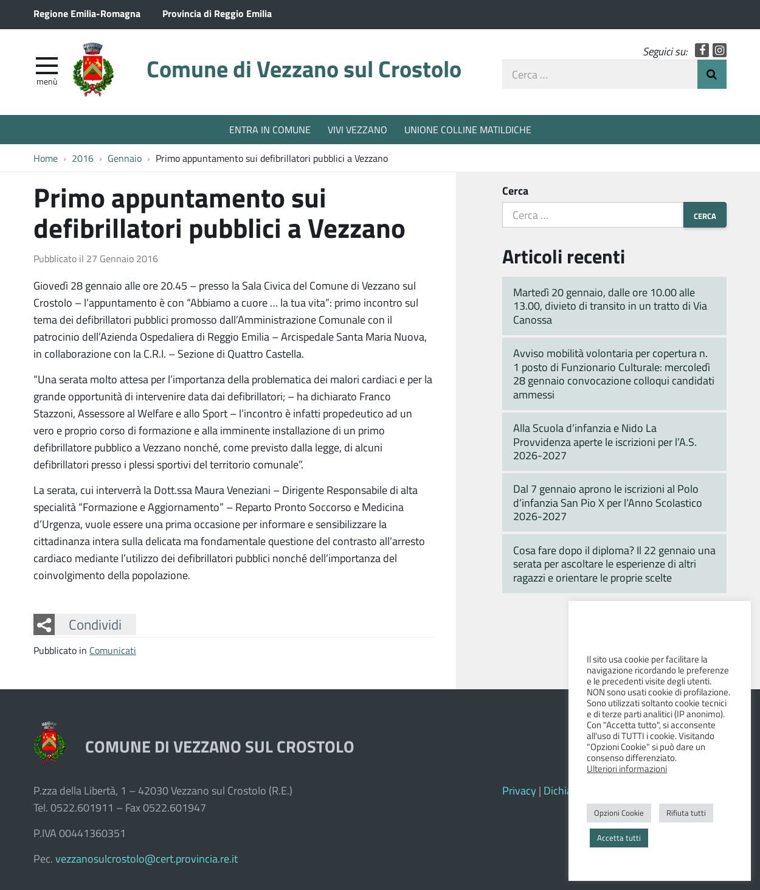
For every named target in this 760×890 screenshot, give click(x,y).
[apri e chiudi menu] (47, 64)
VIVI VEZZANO (357, 129)
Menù (46, 81)
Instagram (720, 50)
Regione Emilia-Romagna (86, 13)
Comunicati (112, 650)
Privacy (519, 790)
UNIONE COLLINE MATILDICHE (467, 129)
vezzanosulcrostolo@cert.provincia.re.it (146, 858)
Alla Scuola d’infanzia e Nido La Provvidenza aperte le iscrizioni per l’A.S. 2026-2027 (605, 441)
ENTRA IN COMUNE (270, 129)
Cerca (515, 190)
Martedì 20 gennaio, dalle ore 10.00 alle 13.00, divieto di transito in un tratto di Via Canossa (610, 306)
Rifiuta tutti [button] (686, 812)
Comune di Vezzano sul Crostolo (304, 68)
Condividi (95, 624)
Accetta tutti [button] (619, 837)
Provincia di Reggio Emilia (217, 13)
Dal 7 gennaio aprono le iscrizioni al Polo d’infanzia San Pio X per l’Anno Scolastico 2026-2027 (607, 502)
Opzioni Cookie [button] (619, 812)
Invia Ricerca (712, 74)
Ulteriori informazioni (627, 768)
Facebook (702, 50)
